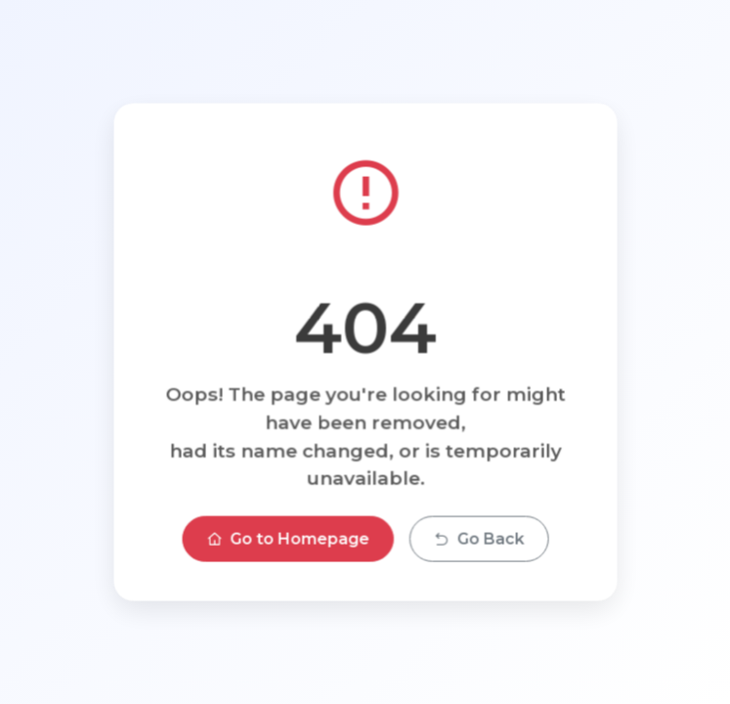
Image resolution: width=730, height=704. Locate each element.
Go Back (478, 538)
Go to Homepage (287, 538)
